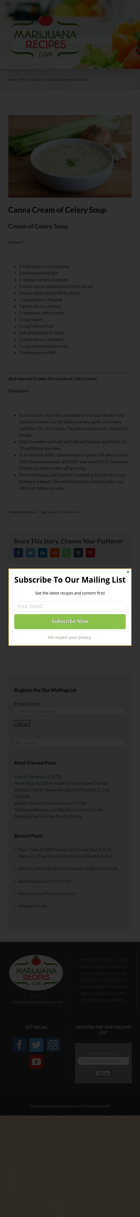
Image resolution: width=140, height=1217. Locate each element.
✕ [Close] (128, 572)
